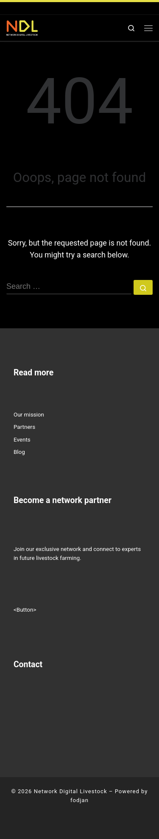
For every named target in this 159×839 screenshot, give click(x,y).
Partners (24, 426)
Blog (19, 451)
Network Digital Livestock (70, 791)
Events (22, 439)
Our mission (29, 414)
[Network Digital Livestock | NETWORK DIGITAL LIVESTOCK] (22, 27)
